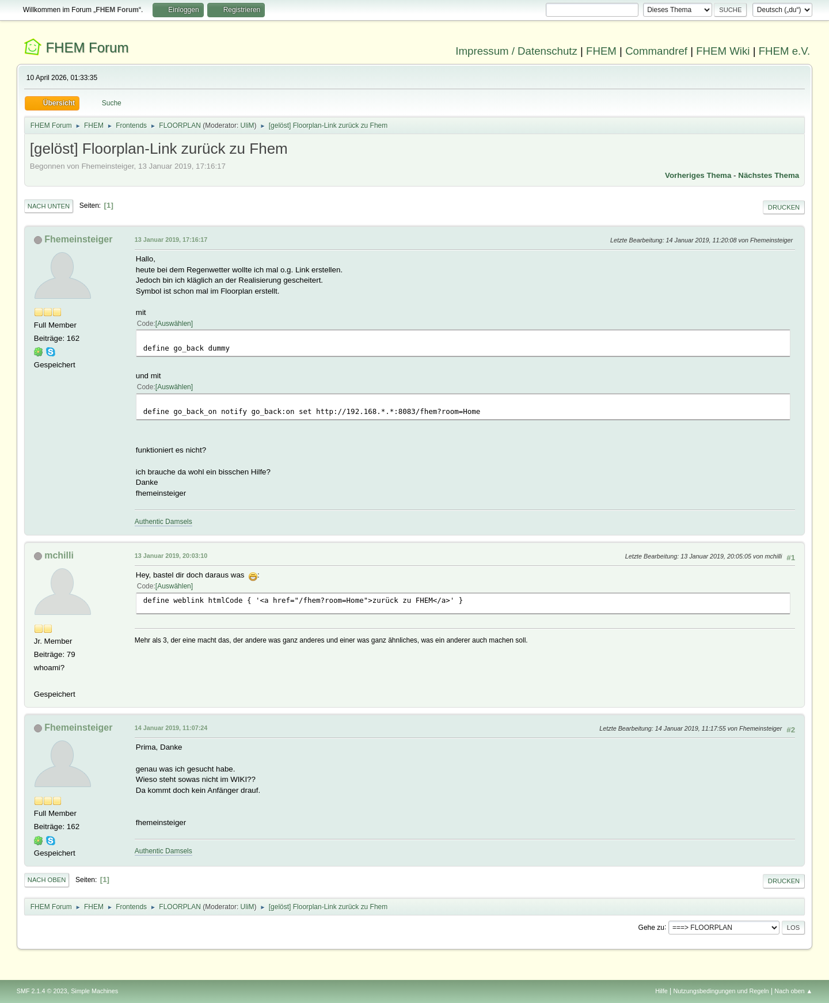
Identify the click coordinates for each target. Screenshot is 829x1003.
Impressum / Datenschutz (516, 51)
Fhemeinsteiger (78, 239)
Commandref (656, 51)
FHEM (601, 51)
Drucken (784, 207)
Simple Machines (94, 990)
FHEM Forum (86, 47)
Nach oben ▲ (793, 990)
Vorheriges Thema (698, 175)
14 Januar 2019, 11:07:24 (171, 727)
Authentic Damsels (163, 522)
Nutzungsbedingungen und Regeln (721, 990)
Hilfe (661, 990)
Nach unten (49, 206)
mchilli (59, 555)
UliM (247, 125)
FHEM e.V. (785, 51)
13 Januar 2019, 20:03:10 (171, 555)
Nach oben (47, 879)
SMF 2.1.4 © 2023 (42, 990)
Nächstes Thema (768, 175)
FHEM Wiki (723, 51)
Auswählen (174, 324)
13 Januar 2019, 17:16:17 (171, 239)
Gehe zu (651, 927)
